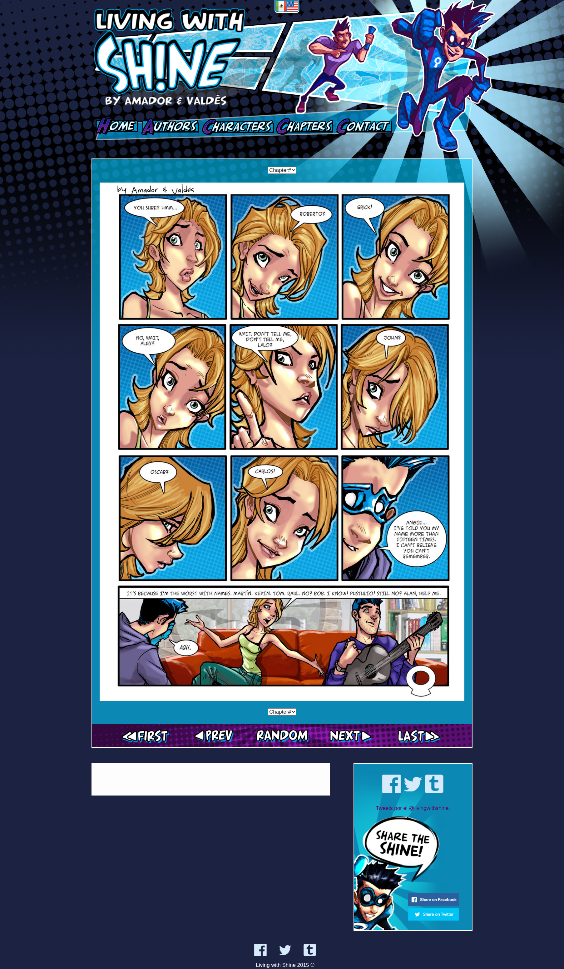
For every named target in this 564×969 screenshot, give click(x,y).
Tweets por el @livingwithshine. (413, 808)
